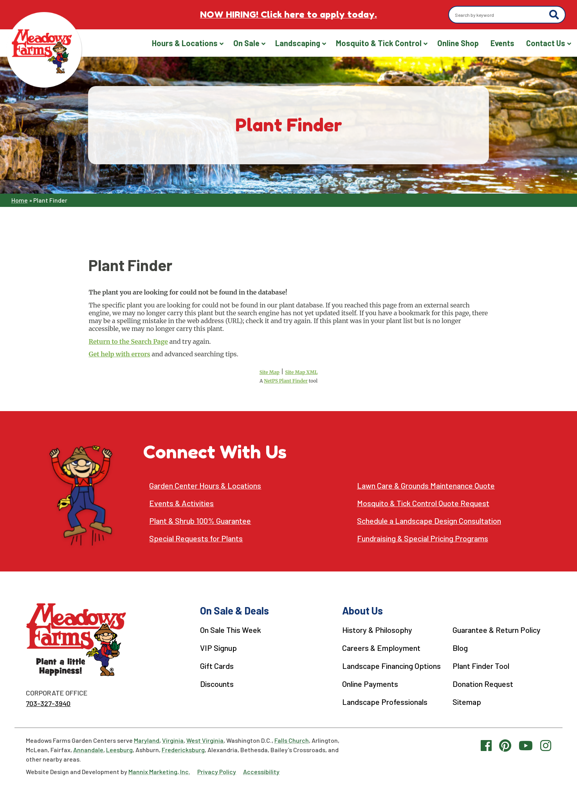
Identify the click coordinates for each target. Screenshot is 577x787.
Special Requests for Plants (196, 538)
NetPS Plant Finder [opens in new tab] (286, 381)
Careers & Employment (379, 647)
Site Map (269, 372)
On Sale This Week (229, 629)
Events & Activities (182, 503)
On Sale (246, 43)
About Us (360, 610)
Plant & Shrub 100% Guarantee (200, 520)
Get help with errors (119, 354)
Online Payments (368, 682)
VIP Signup (217, 647)
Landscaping (297, 43)
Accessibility (261, 771)
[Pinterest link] (505, 744)
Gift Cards (216, 665)
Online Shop (458, 43)
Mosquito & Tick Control (379, 43)
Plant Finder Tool (479, 665)
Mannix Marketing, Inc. (159, 771)
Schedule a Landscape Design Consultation (429, 520)
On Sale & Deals (233, 610)
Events (502, 43)
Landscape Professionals (383, 700)
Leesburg (119, 749)
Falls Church (291, 740)
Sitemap (465, 700)
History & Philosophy (375, 629)
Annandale (88, 749)
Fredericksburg (183, 749)
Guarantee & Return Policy (495, 629)
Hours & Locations (185, 43)
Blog (459, 647)
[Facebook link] (486, 744)
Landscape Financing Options (390, 665)
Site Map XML (301, 372)
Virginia (173, 740)
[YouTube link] (526, 744)
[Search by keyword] (500, 15)
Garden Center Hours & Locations (205, 485)
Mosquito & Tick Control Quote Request (423, 503)
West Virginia (205, 740)
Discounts (216, 682)
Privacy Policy (216, 771)
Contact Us (545, 43)
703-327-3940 (48, 703)
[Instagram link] (545, 744)
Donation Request (481, 682)
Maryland (146, 740)
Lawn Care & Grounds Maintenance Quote (426, 485)
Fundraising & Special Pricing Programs (423, 538)
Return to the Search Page (128, 341)
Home (19, 200)
